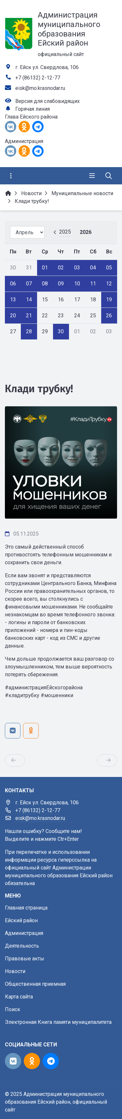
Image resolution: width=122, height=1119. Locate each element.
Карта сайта (19, 997)
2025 (65, 232)
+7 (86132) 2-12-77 (37, 78)
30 (61, 331)
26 (109, 315)
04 (93, 268)
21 (29, 315)
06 (13, 283)
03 (77, 268)
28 (29, 331)
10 (77, 283)
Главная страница (26, 908)
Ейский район (21, 920)
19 (109, 299)
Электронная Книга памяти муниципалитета (58, 1022)
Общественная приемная (35, 984)
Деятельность (22, 946)
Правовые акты (24, 958)
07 (29, 283)
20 (13, 315)
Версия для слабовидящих (47, 101)
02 (61, 268)
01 (45, 268)
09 (61, 283)
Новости (15, 971)
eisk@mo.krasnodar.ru (40, 88)
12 (109, 283)
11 (93, 283)
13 (13, 299)
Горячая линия (32, 109)
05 (109, 268)
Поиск (12, 1009)
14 (29, 299)
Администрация (24, 933)
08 (45, 283)
